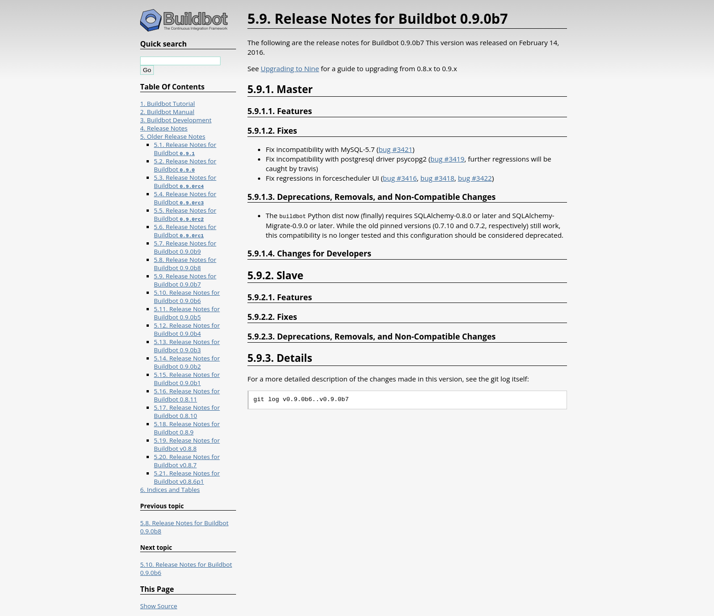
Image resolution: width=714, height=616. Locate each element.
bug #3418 (437, 178)
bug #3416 (400, 178)
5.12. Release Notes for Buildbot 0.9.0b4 (187, 329)
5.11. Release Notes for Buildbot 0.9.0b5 (187, 313)
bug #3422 (475, 178)
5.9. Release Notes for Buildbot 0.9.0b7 (185, 280)
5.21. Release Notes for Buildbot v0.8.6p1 (187, 477)
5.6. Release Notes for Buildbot (185, 231)
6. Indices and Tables (170, 489)
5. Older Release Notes (172, 136)
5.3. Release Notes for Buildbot (185, 181)
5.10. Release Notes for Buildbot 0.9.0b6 (187, 296)
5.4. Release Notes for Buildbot (185, 198)
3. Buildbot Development (175, 120)
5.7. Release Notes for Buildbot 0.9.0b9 (185, 247)
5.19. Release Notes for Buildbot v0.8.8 (187, 444)
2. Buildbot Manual (167, 112)
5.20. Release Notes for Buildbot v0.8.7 (187, 461)
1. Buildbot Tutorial (167, 103)
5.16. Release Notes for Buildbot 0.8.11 (187, 395)
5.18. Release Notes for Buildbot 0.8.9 (187, 428)
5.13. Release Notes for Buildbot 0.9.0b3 (187, 346)
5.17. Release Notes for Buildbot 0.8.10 (187, 411)
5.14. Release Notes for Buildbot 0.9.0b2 (187, 362)
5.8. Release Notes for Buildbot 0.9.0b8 (185, 264)
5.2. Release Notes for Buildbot (185, 165)
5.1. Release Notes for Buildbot (185, 149)
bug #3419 (447, 158)
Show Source (158, 606)
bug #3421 (395, 149)
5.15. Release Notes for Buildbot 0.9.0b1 (187, 379)
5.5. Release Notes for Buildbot (185, 214)
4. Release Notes (164, 128)
